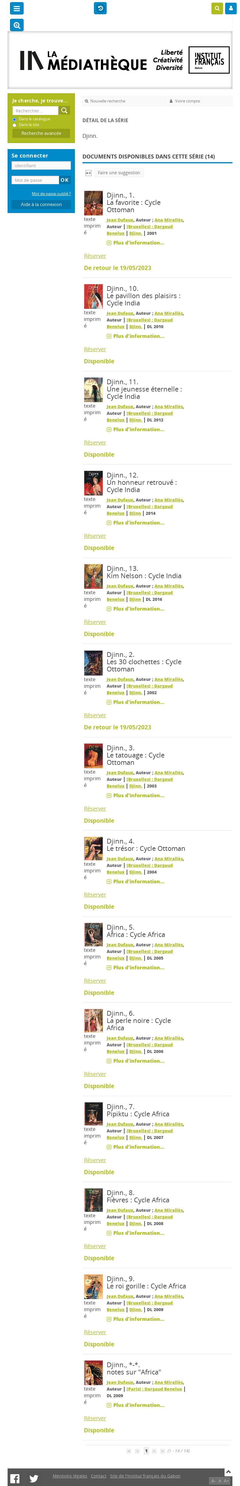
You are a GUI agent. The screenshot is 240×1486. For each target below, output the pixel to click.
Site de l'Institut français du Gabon (145, 1476)
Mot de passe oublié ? (51, 193)
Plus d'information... (139, 242)
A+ (226, 1481)
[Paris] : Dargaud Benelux (154, 1389)
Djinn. (135, 233)
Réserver (95, 255)
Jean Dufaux (120, 220)
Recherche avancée (41, 133)
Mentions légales (70, 1476)
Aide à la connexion (41, 204)
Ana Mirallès (169, 220)
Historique (100, 8)
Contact (98, 1476)
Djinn (135, 513)
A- (214, 1481)
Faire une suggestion (119, 172)
